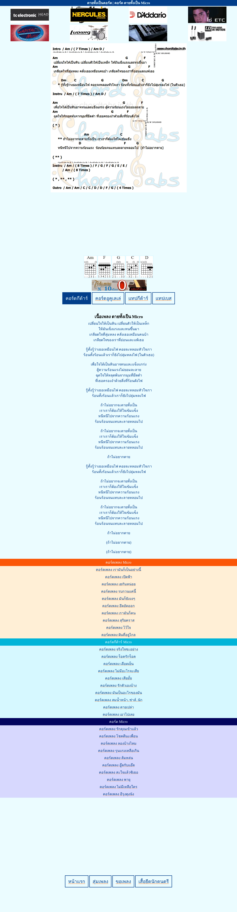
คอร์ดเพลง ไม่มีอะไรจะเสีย (118, 671)
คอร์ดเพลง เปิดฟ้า (118, 577)
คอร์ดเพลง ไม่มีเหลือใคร (118, 787)
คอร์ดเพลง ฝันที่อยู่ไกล (118, 635)
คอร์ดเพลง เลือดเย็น (118, 664)
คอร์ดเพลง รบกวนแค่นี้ (118, 591)
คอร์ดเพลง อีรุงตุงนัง (118, 794)
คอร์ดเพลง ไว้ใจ (118, 627)
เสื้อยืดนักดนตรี (153, 881)
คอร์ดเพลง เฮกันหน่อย (119, 584)
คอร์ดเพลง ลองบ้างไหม (118, 743)
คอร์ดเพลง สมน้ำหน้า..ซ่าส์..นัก (118, 700)
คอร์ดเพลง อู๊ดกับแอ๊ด (118, 765)
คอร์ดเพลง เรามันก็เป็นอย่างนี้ (118, 570)
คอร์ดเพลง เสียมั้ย (118, 678)
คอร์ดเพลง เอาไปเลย (118, 714)
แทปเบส (164, 298)
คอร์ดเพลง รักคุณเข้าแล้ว (118, 729)
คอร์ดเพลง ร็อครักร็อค (118, 656)
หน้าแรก (76, 881)
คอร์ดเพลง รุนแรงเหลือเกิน (118, 751)
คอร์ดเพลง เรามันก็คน (119, 613)
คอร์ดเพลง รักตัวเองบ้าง (118, 685)
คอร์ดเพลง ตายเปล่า (118, 707)
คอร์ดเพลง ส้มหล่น (118, 758)
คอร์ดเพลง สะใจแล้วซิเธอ (118, 772)
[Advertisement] (119, 829)
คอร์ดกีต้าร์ (77, 298)
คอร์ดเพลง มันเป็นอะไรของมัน (118, 693)
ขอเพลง (123, 881)
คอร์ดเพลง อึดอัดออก (118, 606)
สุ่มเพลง (100, 881)
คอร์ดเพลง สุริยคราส (119, 620)
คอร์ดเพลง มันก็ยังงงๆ (118, 598)
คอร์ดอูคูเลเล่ (108, 298)
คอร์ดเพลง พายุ (118, 779)
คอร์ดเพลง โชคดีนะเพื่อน (118, 736)
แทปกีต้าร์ (138, 298)
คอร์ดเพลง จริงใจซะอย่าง (118, 649)
